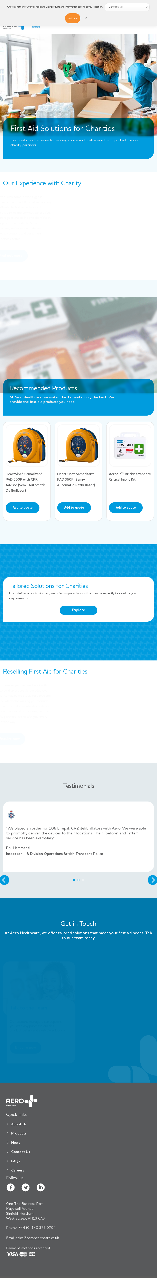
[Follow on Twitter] (25, 1188)
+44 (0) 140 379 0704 (31, 1228)
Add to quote (23, 507)
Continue (72, 18)
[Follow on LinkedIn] (41, 1188)
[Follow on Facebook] (11, 1188)
